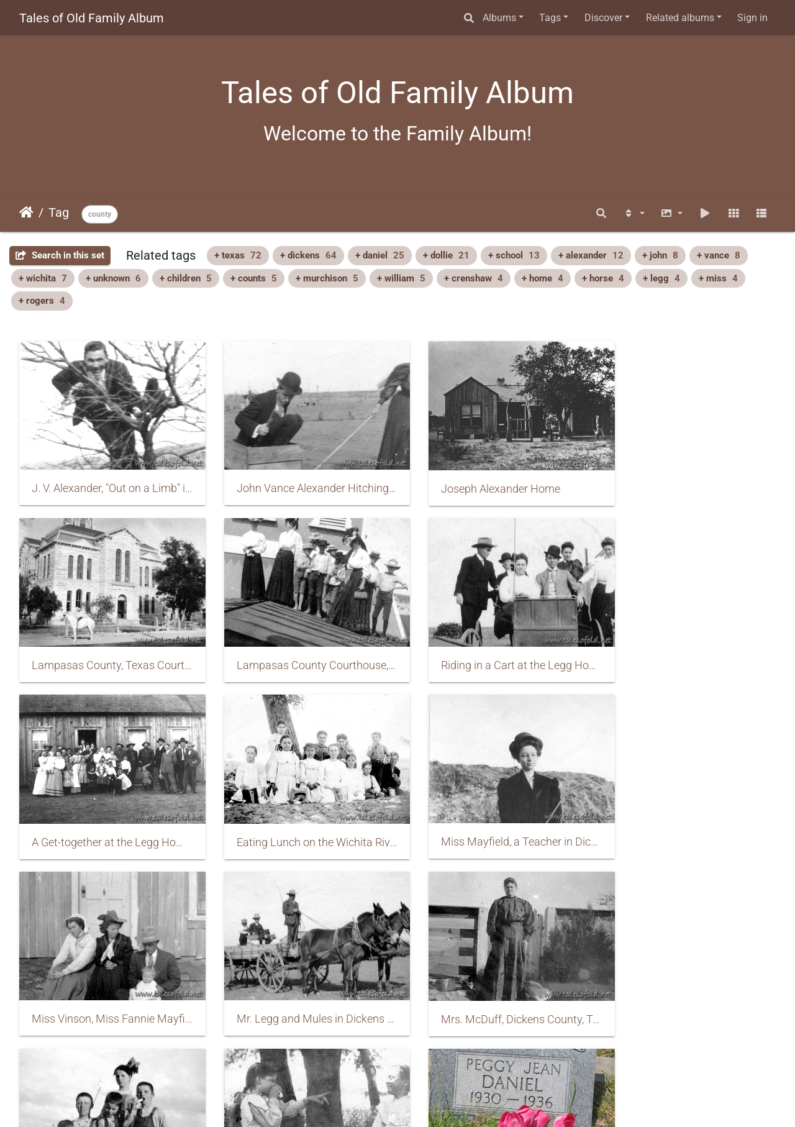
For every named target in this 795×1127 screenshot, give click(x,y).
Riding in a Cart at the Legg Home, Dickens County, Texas (300, 650)
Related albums (680, 18)
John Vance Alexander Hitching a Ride (300, 480)
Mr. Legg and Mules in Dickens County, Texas (494, 819)
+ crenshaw (473, 278)
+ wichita (43, 278)
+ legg (661, 278)
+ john (660, 255)
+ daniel (379, 255)
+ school (514, 255)
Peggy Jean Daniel (464, 988)
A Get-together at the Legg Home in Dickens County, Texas (494, 650)
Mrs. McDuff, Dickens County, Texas (688, 820)
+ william (401, 278)
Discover (603, 18)
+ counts (253, 278)
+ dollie (446, 255)
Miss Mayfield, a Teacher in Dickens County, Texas (107, 819)
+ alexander (591, 255)
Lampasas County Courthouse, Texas (107, 650)
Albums (499, 18)
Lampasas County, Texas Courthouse (688, 480)
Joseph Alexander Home (478, 481)
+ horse (603, 278)
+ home (542, 278)
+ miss (718, 278)
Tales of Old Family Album (91, 18)
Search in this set (60, 255)
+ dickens (308, 255)
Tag (58, 212)
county (99, 214)
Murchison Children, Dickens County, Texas (107, 989)
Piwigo (424, 1100)
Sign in (752, 18)
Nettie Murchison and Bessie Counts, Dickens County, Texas (300, 988)
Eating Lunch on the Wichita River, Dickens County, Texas (688, 650)
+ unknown (113, 278)
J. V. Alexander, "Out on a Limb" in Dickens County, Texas (107, 480)
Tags (550, 18)
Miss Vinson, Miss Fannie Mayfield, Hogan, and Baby (300, 819)
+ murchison (327, 278)
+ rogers (42, 300)
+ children (186, 278)
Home (26, 212)
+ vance (718, 255)
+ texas (237, 255)
